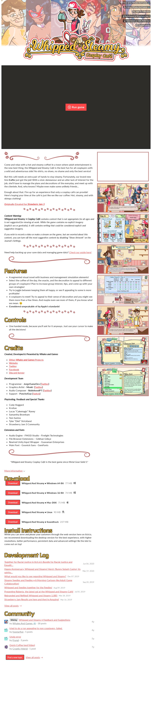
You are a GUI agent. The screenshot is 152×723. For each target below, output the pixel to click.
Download (13, 483)
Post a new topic (15, 660)
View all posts (11, 608)
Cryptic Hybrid (20, 651)
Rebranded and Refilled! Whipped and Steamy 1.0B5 (30, 598)
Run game (76, 107)
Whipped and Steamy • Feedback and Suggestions (44, 622)
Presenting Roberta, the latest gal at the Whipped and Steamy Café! (38, 594)
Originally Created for (24, 204)
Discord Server (16, 372)
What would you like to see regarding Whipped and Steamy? (35, 578)
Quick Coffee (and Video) (22, 647)
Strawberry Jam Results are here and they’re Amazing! (31, 602)
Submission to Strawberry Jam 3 (136, 17)
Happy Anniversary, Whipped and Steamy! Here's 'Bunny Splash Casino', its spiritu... (42, 573)
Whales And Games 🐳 (24, 626)
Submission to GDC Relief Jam (137, 21)
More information (14, 470)
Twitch (36, 393)
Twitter (44, 383)
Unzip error (15, 639)
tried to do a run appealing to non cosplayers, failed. (35, 630)
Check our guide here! (80, 252)
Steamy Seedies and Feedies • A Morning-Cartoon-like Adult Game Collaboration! (38, 584)
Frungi (16, 642)
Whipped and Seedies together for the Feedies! (28, 590)
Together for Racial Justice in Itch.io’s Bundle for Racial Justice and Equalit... (38, 566)
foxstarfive (18, 634)
